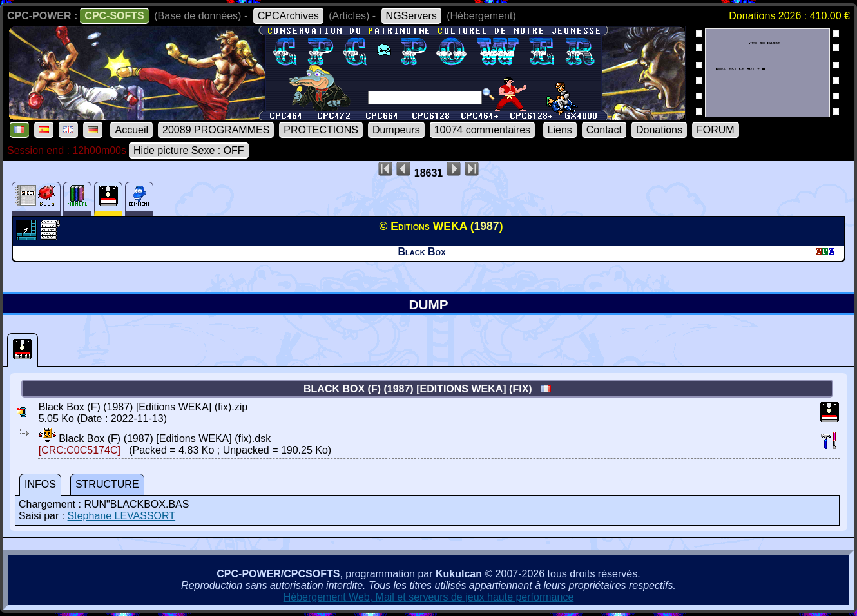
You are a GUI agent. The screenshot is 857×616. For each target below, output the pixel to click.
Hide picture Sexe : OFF (188, 150)
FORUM (716, 129)
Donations (659, 129)
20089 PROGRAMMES (215, 129)
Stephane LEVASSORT (122, 515)
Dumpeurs (396, 129)
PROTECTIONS (321, 129)
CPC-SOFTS (114, 15)
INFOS (40, 484)
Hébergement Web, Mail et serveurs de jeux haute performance (429, 597)
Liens (560, 129)
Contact (604, 129)
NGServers (411, 15)
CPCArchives (288, 15)
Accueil (131, 129)
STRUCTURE (107, 484)
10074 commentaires (482, 129)
